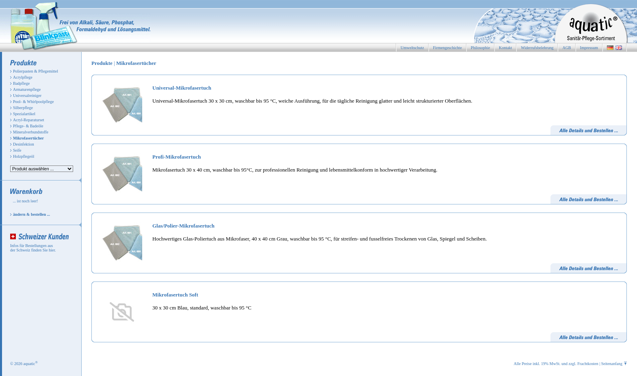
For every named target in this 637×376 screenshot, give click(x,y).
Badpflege (21, 83)
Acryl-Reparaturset (28, 120)
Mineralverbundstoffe (30, 132)
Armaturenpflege (27, 89)
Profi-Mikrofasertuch (176, 157)
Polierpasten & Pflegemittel (35, 71)
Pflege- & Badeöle (28, 126)
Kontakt (505, 47)
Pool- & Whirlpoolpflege (33, 101)
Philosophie (480, 47)
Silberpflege (23, 107)
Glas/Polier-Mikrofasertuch (183, 226)
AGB (566, 47)
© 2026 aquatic (24, 363)
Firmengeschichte (447, 47)
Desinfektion (23, 144)
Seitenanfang (614, 363)
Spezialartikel (24, 114)
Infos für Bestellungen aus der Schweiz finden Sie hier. (33, 247)
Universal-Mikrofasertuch (181, 88)
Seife (17, 150)
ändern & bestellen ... (31, 214)
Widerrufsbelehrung (537, 47)
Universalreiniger (27, 95)
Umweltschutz (412, 47)
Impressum (589, 47)
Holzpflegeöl (23, 156)
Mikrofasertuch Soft (175, 295)
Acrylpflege (22, 77)
